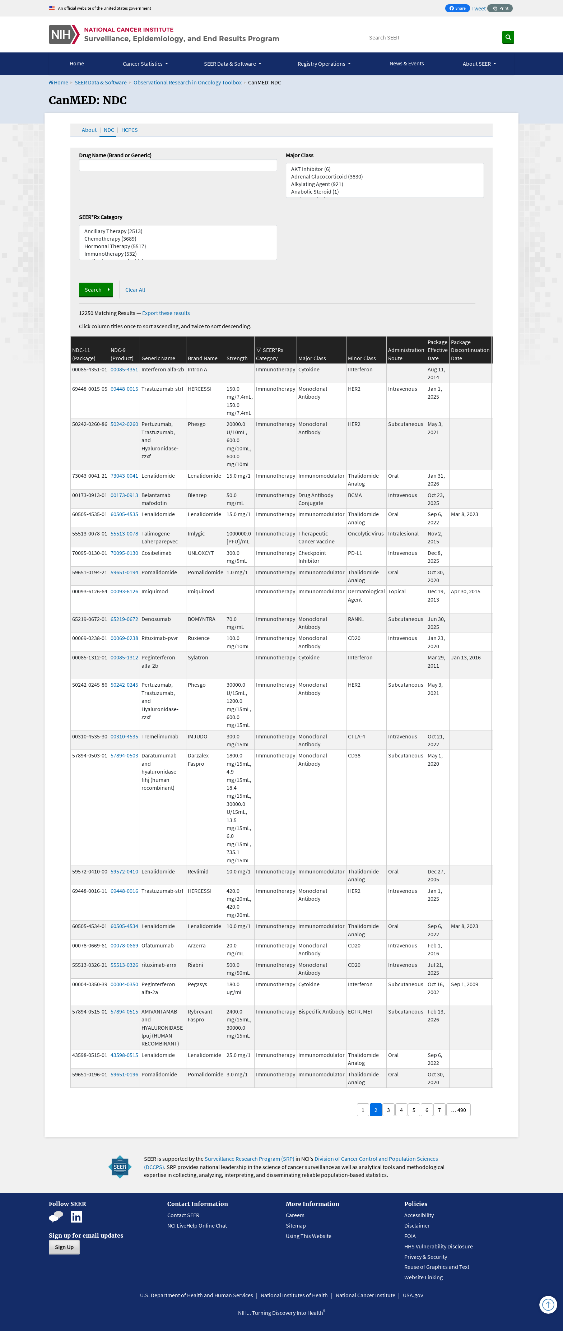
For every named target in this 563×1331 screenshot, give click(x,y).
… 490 (458, 1109)
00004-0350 (124, 984)
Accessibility (419, 1215)
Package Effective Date (438, 350)
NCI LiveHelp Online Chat (197, 1225)
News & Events (407, 63)
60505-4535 (124, 514)
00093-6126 (124, 591)
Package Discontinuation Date (470, 350)
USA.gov (413, 1295)
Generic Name (158, 358)
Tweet (478, 8)
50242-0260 (124, 423)
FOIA (410, 1235)
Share (459, 8)
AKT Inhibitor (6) (384, 169)
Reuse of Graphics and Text (436, 1266)
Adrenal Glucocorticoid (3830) (384, 176)
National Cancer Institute (365, 1295)
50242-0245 (124, 684)
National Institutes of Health (294, 1295)
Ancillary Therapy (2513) (178, 231)
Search (93, 289)
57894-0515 (124, 1011)
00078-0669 (124, 945)
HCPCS (129, 129)
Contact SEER (183, 1215)
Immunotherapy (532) (178, 254)
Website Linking (423, 1277)
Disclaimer (417, 1225)
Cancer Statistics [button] (143, 63)
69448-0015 (124, 388)
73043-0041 (124, 475)
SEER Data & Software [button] (230, 63)
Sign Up (64, 1247)
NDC (109, 129)
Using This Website (308, 1235)
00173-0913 (124, 494)
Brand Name (203, 358)
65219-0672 (124, 618)
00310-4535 (124, 736)
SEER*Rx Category (100, 217)
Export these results (166, 312)
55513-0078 (124, 533)
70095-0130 (124, 552)
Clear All (135, 289)
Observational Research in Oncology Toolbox (188, 82)
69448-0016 (124, 890)
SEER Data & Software (101, 82)
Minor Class (362, 358)
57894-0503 (124, 755)
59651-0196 (124, 1074)
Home (77, 63)
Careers (295, 1215)
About (89, 129)
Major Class (299, 155)
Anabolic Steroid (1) (384, 191)
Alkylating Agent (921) (384, 184)
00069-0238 (124, 637)
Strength (237, 358)
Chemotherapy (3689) (178, 238)
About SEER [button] (477, 63)
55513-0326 (124, 964)
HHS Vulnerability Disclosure (438, 1246)
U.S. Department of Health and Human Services (196, 1295)
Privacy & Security (425, 1256)
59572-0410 (124, 871)
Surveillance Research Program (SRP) (249, 1158)
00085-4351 (124, 369)
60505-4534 (124, 925)
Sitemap (296, 1225)
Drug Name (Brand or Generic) (115, 155)
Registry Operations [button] (322, 63)
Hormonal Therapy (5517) (178, 246)
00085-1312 (124, 657)
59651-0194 (124, 572)
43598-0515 (124, 1054)
